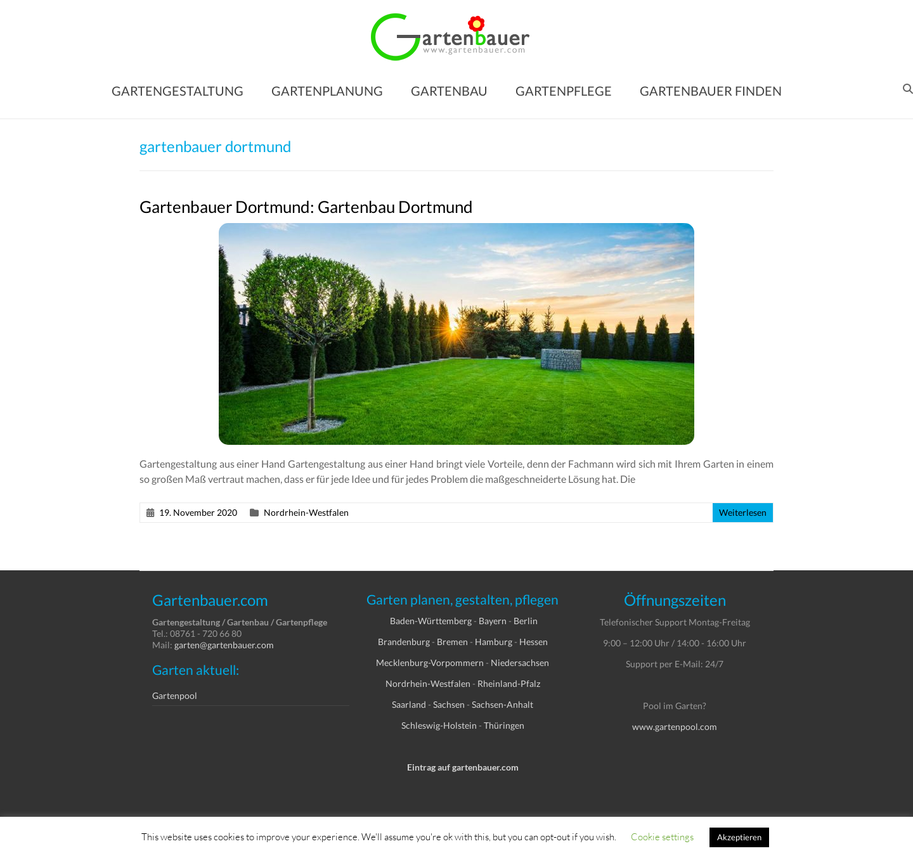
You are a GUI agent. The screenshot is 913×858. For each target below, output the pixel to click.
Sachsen (449, 704)
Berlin (526, 620)
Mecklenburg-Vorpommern (430, 662)
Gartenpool (174, 695)
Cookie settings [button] (662, 836)
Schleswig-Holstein (439, 725)
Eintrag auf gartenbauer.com (463, 767)
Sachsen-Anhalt (502, 704)
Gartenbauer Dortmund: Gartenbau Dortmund (306, 206)
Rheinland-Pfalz (508, 683)
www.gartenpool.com (674, 726)
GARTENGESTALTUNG (177, 90)
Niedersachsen (520, 662)
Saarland (409, 704)
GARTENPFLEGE (563, 90)
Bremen (452, 641)
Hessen (533, 641)
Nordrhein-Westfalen (306, 512)
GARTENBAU (449, 90)
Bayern (493, 620)
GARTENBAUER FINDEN (711, 90)
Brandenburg (404, 641)
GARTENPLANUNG (327, 90)
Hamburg (493, 641)
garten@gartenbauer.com (224, 644)
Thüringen (504, 725)
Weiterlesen (743, 512)
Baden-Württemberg (431, 620)
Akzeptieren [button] (739, 837)
